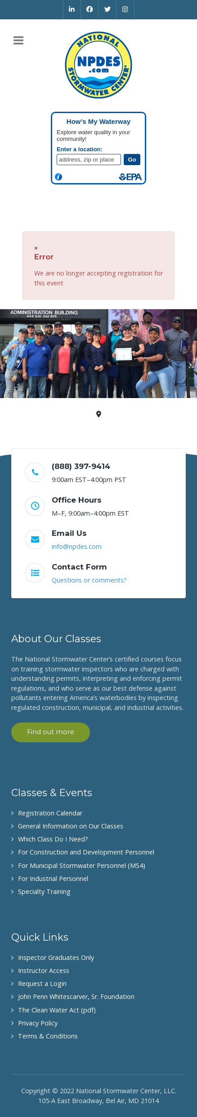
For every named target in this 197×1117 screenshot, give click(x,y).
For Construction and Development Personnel (86, 852)
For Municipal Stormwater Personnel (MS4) (81, 865)
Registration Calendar (50, 813)
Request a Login (42, 983)
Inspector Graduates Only (56, 957)
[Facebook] (90, 9)
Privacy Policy (38, 1023)
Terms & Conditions (48, 1036)
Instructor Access (43, 970)
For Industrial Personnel (53, 878)
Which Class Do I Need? (53, 839)
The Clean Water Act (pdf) (57, 1010)
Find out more (50, 732)
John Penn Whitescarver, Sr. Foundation (76, 996)
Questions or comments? (89, 580)
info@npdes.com (77, 546)
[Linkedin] (72, 9)
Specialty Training (44, 891)
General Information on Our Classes (70, 826)
